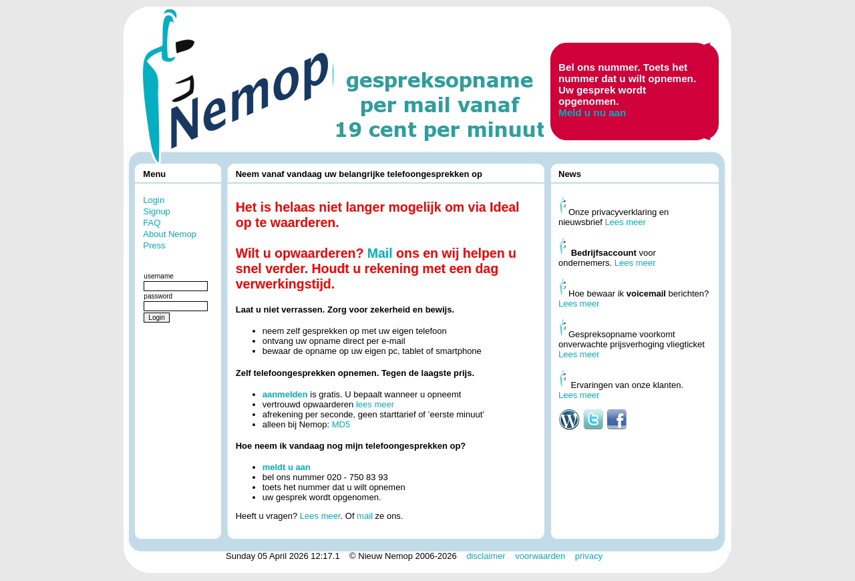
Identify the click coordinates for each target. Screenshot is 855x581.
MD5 (341, 424)
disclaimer (486, 556)
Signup (156, 211)
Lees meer (320, 516)
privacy (589, 556)
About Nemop (169, 234)
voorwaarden (540, 556)
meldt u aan (287, 467)
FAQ (151, 223)
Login (153, 200)
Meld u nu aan (592, 112)
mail (365, 516)
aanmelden (285, 394)
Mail (380, 253)
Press (154, 245)
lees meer (375, 404)
